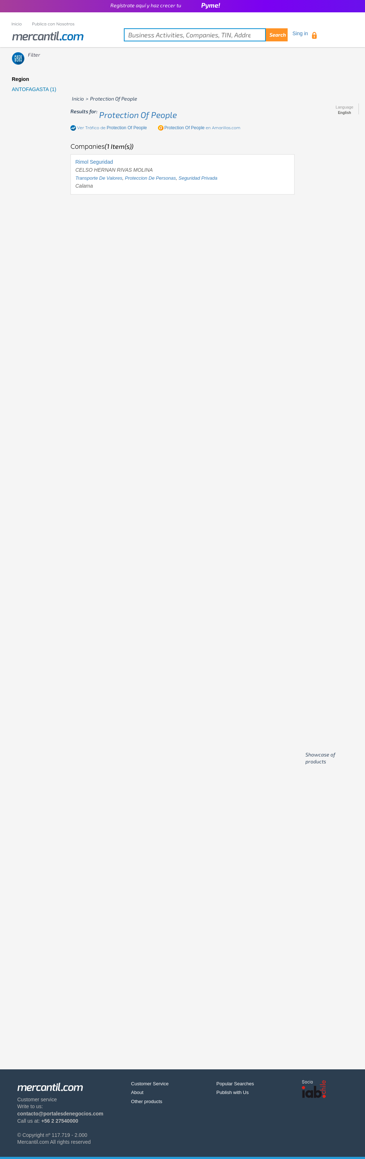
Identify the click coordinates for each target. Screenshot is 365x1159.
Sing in (300, 33)
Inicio (17, 23)
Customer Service (150, 1083)
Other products (146, 1101)
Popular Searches (235, 1083)
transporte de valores (98, 178)
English (344, 113)
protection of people (138, 115)
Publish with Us (232, 1092)
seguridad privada (197, 178)
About (137, 1092)
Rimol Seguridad (94, 162)
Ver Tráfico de (112, 127)
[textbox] (206, 34)
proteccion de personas (150, 178)
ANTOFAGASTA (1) (34, 89)
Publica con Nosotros (53, 23)
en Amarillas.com (202, 127)
